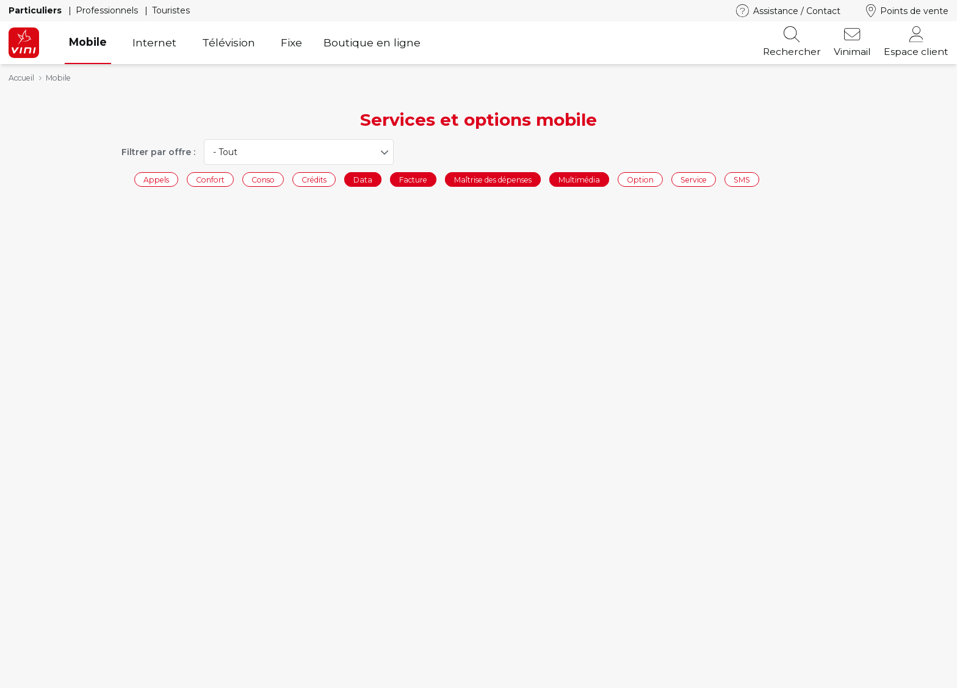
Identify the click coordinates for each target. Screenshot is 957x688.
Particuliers (36, 10)
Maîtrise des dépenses (493, 179)
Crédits (314, 179)
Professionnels (108, 10)
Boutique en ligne (372, 42)
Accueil (21, 77)
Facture (413, 179)
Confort (210, 179)
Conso (263, 179)
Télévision (228, 42)
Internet (154, 42)
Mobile (88, 41)
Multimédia (579, 179)
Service (694, 179)
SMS (742, 179)
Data (362, 179)
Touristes (171, 10)
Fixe (291, 42)
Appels (156, 179)
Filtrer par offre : (158, 152)
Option (640, 179)
